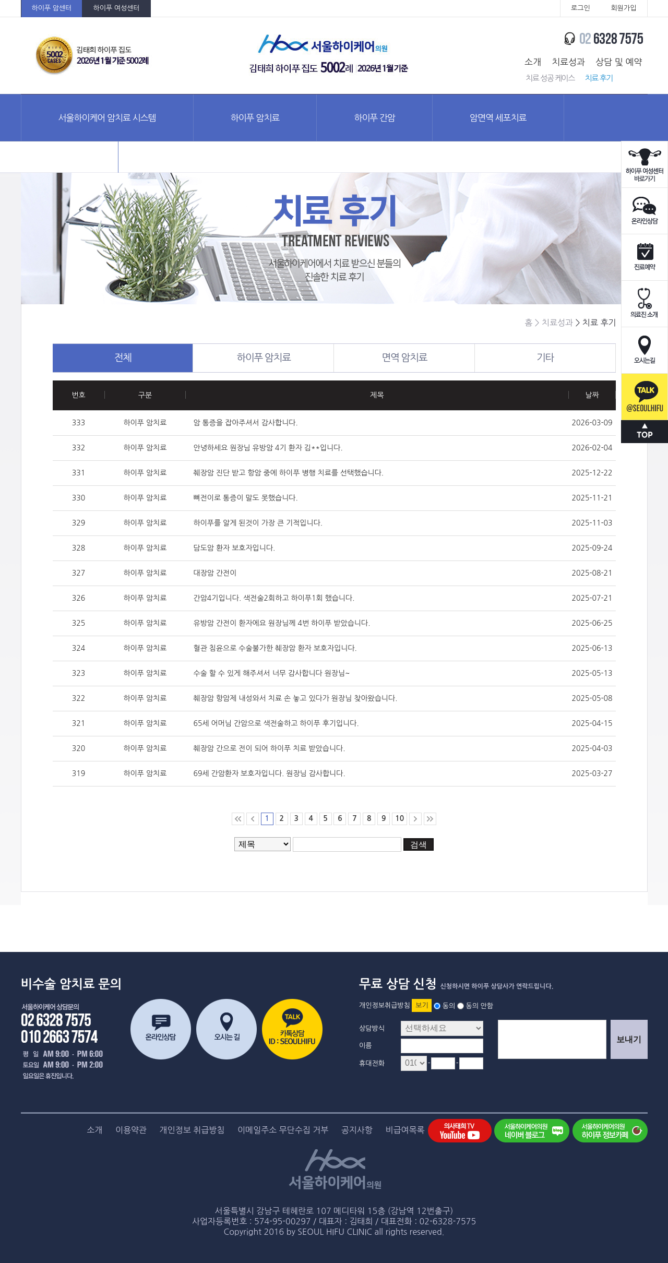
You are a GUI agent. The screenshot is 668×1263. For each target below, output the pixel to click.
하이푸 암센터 (52, 8)
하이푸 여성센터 (116, 8)
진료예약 (644, 257)
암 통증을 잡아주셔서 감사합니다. (246, 422)
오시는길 (644, 350)
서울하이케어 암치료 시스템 (107, 117)
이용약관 (131, 1130)
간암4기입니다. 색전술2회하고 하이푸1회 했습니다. (274, 598)
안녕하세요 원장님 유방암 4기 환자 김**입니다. (268, 447)
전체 (153, 358)
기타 (575, 358)
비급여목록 (404, 1130)
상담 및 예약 (618, 61)
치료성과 (568, 61)
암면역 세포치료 (498, 117)
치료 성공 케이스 (550, 78)
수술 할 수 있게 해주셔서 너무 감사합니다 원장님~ (272, 673)
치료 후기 (599, 78)
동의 (449, 1005)
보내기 (628, 1039)
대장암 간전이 (215, 573)
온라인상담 (644, 211)
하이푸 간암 (374, 117)
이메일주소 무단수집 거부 (282, 1130)
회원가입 (624, 8)
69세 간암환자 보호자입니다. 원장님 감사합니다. (269, 773)
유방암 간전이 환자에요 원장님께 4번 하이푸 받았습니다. (282, 623)
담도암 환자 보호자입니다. (235, 548)
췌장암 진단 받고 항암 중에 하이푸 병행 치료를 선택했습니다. (289, 472)
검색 (418, 844)
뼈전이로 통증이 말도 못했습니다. (246, 498)
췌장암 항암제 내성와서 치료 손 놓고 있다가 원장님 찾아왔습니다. (296, 698)
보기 (421, 1005)
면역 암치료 (427, 358)
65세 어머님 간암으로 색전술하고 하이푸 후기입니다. (276, 723)
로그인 (580, 8)
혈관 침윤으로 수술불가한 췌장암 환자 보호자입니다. (275, 648)
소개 (532, 61)
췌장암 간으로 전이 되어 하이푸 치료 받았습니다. (269, 748)
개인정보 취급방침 (192, 1130)
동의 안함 (479, 1005)
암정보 (69, 164)
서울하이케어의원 (329, 55)
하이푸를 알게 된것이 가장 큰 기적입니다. (258, 523)
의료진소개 (644, 304)
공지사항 (357, 1130)
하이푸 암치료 (255, 117)
